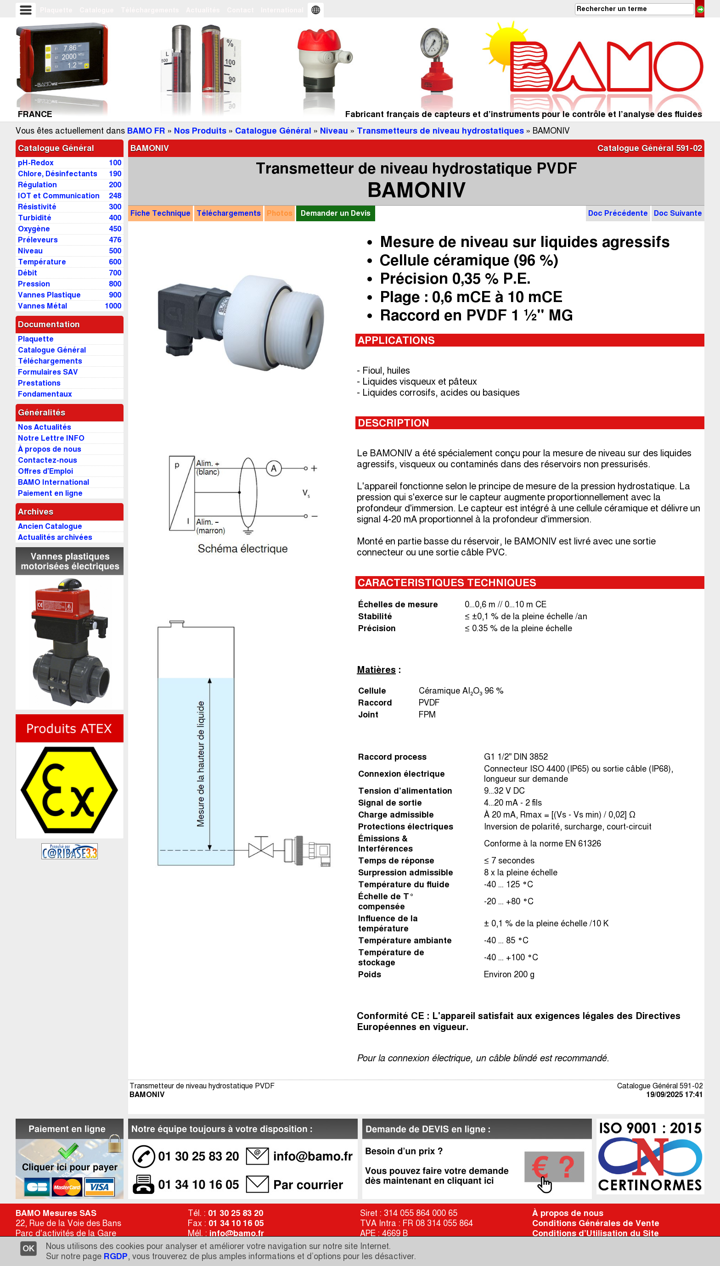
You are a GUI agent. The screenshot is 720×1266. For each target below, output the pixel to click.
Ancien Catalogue (50, 526)
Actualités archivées (55, 537)
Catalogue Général (273, 130)
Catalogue (96, 10)
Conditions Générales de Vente (595, 1223)
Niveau (334, 130)
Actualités (203, 10)
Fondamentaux (45, 394)
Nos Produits (200, 130)
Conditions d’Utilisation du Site (595, 1233)
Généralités (41, 412)
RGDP (116, 1256)
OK (28, 1248)
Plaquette (56, 10)
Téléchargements (150, 10)
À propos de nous (567, 1213)
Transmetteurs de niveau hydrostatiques (440, 130)
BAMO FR (146, 130)
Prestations (39, 383)
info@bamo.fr (236, 1233)
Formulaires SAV (48, 372)
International (282, 10)
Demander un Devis (336, 213)
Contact (240, 10)
